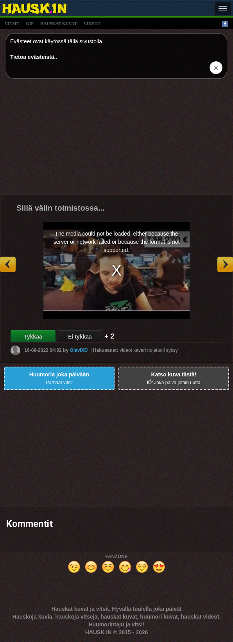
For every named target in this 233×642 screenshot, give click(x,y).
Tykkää (33, 336)
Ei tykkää (80, 336)
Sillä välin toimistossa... (60, 208)
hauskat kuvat (58, 23)
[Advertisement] (116, 139)
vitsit (12, 23)
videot (92, 23)
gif (30, 23)
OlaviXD (79, 350)
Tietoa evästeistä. (33, 57)
